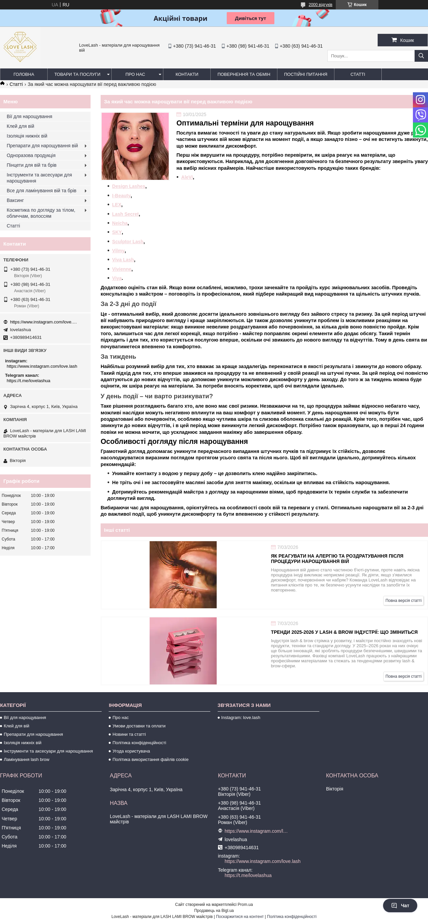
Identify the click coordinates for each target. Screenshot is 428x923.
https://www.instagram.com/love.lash (43, 321)
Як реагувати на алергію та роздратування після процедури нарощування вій (337, 558)
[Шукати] (421, 56)
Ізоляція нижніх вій (27, 136)
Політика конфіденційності (139, 742)
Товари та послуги (77, 74)
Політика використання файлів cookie (150, 759)
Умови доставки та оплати (138, 725)
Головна (23, 74)
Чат (400, 906)
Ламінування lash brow (26, 759)
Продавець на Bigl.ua (214, 910)
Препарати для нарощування (33, 734)
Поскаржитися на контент (240, 916)
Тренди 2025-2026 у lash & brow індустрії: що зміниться (344, 632)
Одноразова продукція (31, 155)
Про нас (135, 74)
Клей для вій (20, 126)
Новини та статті (129, 734)
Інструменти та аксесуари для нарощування (39, 178)
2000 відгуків (320, 4)
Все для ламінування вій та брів (41, 190)
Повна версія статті (403, 600)
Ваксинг (15, 200)
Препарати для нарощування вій (42, 145)
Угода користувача (131, 751)
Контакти (186, 74)
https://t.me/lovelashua (28, 380)
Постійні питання (305, 74)
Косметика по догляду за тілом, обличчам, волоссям (41, 213)
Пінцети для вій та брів (32, 165)
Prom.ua (245, 904)
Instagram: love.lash (240, 717)
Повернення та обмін (243, 74)
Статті (358, 74)
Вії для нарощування (29, 116)
